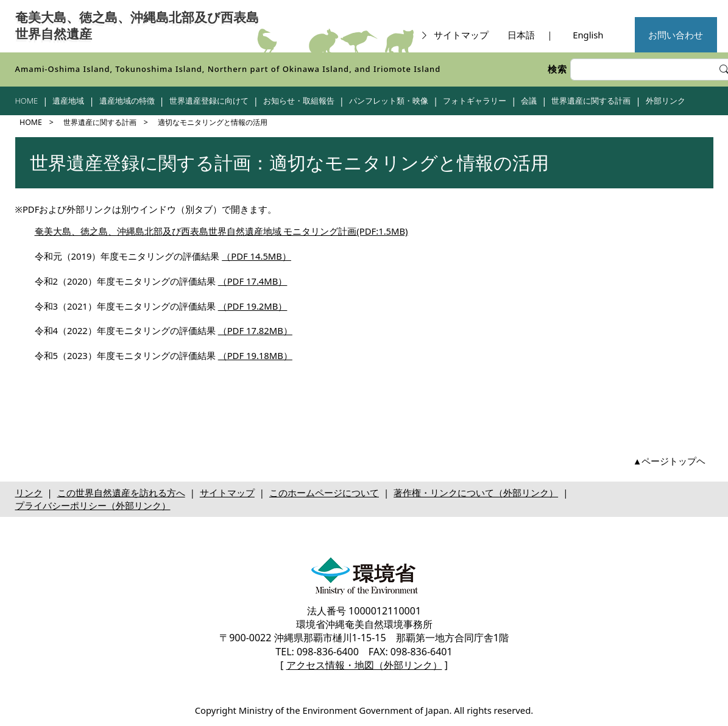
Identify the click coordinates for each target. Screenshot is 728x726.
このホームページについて (324, 492)
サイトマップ (454, 35)
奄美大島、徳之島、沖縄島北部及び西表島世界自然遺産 (137, 26)
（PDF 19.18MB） (255, 355)
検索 (557, 69)
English (588, 35)
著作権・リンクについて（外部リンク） (476, 492)
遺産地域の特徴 (127, 100)
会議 (529, 100)
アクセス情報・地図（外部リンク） (364, 665)
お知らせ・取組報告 (298, 100)
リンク (29, 492)
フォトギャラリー (474, 100)
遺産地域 (68, 100)
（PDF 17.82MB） (255, 330)
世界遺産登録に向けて (209, 100)
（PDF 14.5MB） (256, 256)
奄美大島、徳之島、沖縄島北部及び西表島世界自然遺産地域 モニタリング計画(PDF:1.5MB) (221, 231)
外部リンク (665, 100)
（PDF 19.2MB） (253, 306)
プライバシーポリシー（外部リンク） (93, 505)
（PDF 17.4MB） (253, 281)
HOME (26, 100)
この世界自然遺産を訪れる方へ (121, 492)
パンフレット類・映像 (388, 100)
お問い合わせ (675, 35)
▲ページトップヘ (669, 461)
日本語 (521, 35)
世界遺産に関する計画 (591, 100)
